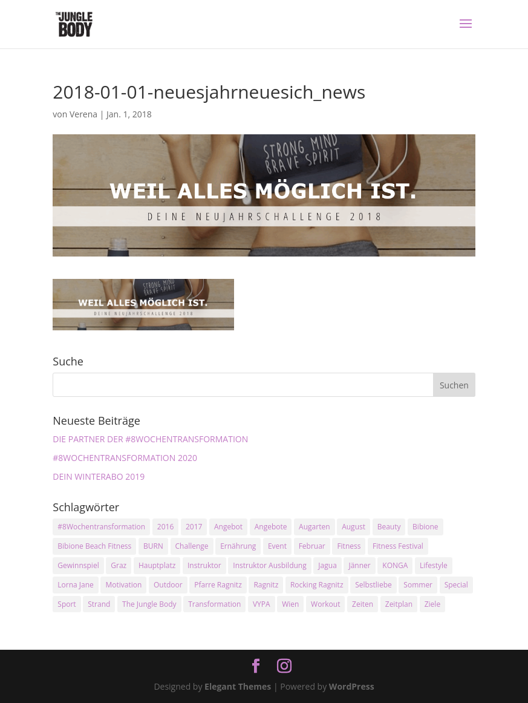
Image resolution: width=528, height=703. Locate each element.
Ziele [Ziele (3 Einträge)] (432, 604)
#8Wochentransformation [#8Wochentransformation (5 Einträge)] (101, 527)
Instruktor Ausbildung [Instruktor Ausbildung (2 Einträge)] (269, 565)
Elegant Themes (237, 686)
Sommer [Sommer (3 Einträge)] (417, 585)
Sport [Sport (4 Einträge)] (66, 604)
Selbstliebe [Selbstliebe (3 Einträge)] (373, 585)
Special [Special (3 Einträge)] (456, 585)
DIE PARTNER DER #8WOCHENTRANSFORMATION (150, 439)
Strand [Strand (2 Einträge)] (99, 604)
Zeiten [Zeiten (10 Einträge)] (362, 604)
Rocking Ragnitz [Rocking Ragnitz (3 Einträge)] (317, 585)
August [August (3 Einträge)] (353, 527)
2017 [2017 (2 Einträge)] (194, 527)
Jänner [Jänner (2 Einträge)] (359, 565)
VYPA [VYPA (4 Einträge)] (261, 604)
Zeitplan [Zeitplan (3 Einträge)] (398, 604)
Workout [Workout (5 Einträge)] (325, 604)
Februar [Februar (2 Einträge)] (312, 546)
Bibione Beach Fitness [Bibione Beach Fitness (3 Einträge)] (94, 546)
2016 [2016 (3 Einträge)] (165, 527)
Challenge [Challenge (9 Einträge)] (192, 546)
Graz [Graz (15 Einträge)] (118, 565)
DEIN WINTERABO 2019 (99, 476)
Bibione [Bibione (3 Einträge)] (425, 527)
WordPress (351, 686)
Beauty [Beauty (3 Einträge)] (389, 527)
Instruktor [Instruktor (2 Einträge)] (204, 565)
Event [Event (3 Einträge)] (277, 546)
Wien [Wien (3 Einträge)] (290, 604)
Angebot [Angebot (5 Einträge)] (228, 527)
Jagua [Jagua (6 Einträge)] (327, 565)
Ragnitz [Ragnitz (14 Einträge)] (265, 585)
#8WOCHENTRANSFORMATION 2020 (125, 457)
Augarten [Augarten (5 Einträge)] (314, 527)
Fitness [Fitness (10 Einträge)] (348, 546)
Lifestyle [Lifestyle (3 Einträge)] (434, 565)
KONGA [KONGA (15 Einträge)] (395, 565)
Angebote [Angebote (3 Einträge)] (271, 527)
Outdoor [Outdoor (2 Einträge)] (168, 585)
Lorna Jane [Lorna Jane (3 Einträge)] (75, 585)
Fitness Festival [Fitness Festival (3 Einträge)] (398, 546)
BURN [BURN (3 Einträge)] (153, 546)
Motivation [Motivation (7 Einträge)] (123, 585)
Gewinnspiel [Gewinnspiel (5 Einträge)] (78, 565)
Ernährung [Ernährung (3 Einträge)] (238, 546)
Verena (83, 114)
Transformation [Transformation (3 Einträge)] (214, 604)
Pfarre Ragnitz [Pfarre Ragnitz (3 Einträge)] (217, 585)
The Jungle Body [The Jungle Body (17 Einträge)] (149, 604)
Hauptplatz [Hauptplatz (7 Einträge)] (157, 565)
